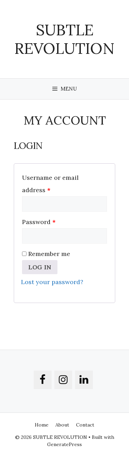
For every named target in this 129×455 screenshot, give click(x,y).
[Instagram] (63, 380)
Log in (39, 267)
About (62, 425)
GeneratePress (64, 444)
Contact (85, 425)
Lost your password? (52, 282)
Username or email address (50, 184)
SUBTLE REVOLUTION (64, 39)
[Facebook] (43, 380)
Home (42, 425)
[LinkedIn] (84, 380)
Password (39, 222)
